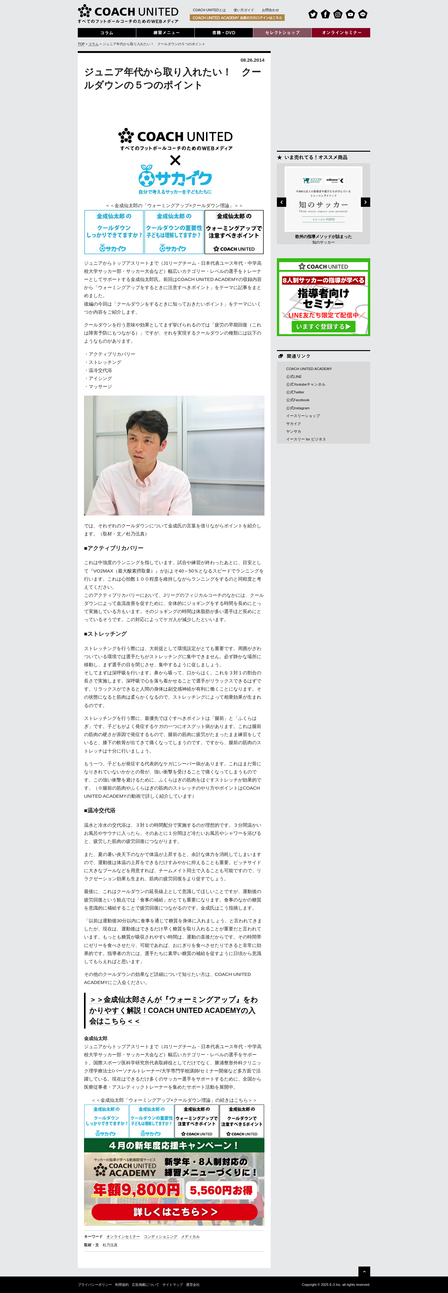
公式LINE (294, 376)
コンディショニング (160, 1236)
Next (365, 202)
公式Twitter (295, 392)
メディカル (190, 1236)
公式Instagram (298, 408)
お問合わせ (270, 10)
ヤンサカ (293, 431)
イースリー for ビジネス (306, 439)
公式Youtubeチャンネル (305, 384)
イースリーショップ (303, 416)
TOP (81, 44)
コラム (93, 44)
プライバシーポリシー (95, 1284)
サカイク (293, 423)
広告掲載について (145, 1284)
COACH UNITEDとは (209, 10)
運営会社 (193, 1284)
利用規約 (122, 1284)
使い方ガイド (244, 10)
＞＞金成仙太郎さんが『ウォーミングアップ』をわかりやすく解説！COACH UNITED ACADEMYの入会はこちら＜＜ (173, 1010)
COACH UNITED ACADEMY (309, 369)
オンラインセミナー (123, 1236)
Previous (281, 202)
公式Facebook (298, 400)
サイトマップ (172, 1284)
